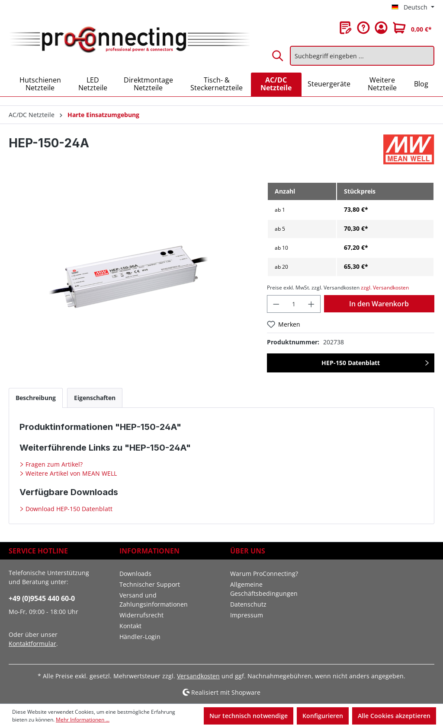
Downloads (135, 573)
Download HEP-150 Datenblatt (68, 509)
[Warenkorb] (412, 27)
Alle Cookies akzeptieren (394, 716)
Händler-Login (140, 637)
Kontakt (130, 626)
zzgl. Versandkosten (385, 287)
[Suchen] (278, 56)
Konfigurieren (322, 716)
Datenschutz (248, 604)
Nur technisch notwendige (248, 716)
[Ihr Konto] (381, 27)
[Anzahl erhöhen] (311, 304)
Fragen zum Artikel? (53, 464)
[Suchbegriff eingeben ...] (362, 56)
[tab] (36, 397)
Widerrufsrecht (141, 615)
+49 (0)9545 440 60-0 (42, 598)
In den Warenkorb (379, 303)
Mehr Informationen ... (82, 719)
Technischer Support (149, 584)
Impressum (246, 615)
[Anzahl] (294, 304)
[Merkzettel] (346, 27)
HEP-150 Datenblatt (350, 363)
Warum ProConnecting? (264, 573)
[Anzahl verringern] (276, 304)
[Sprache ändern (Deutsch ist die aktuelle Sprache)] (413, 7)
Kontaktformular (32, 643)
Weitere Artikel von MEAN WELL (70, 473)
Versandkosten (198, 676)
